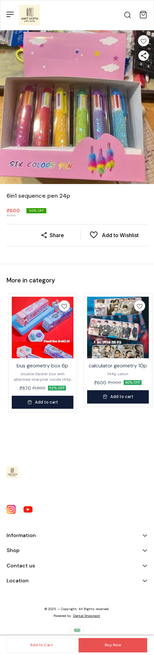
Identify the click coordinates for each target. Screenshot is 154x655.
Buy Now (113, 645)
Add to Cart (41, 645)
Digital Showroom (86, 616)
